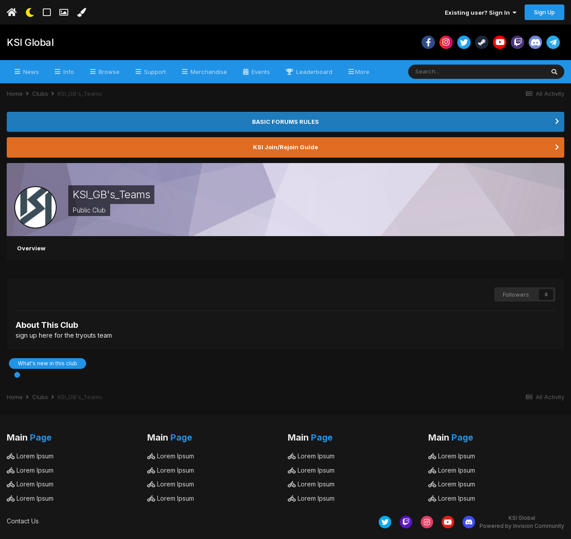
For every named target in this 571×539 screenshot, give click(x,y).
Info (68, 71)
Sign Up (544, 12)
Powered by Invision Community (522, 526)
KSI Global (30, 42)
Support (154, 71)
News (30, 71)
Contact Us (23, 521)
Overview (31, 248)
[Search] (452, 72)
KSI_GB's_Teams (111, 194)
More (362, 71)
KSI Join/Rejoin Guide (285, 147)
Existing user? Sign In (481, 12)
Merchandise (208, 71)
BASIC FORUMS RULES (285, 121)
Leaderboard (313, 71)
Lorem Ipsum (30, 456)
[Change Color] (81, 12)
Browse (108, 71)
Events (260, 71)
